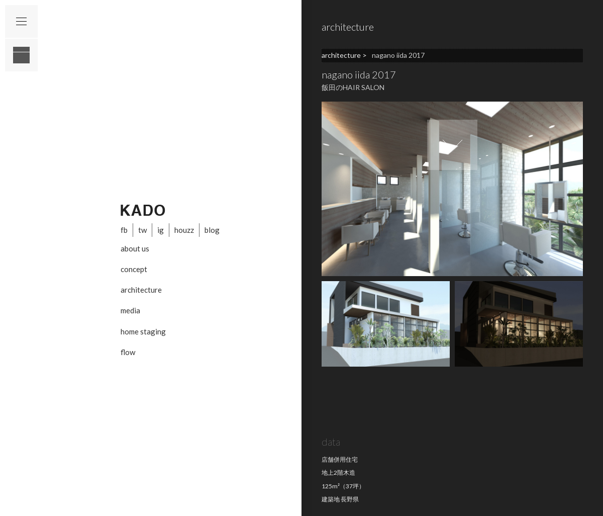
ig (160, 229)
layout (21, 55)
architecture (141, 289)
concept (134, 269)
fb (124, 229)
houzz (184, 229)
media (130, 310)
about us (135, 248)
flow (128, 352)
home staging (143, 331)
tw (142, 229)
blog (212, 229)
